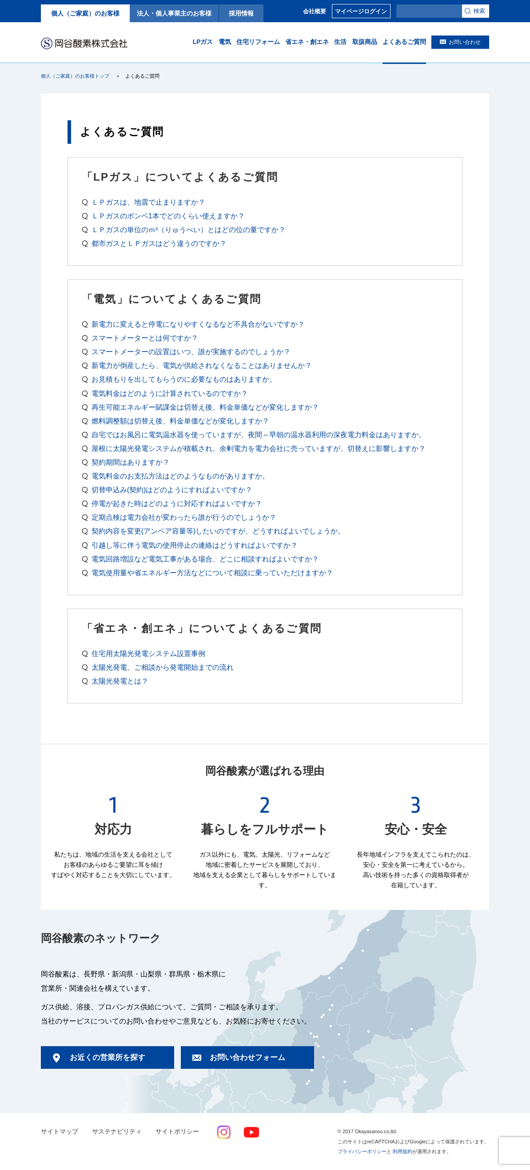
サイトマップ (59, 1131)
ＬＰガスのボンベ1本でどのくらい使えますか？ (168, 216)
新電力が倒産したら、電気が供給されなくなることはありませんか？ (202, 365)
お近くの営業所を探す (107, 1057)
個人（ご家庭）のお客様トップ (75, 76)
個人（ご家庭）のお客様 (85, 13)
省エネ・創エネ (307, 41)
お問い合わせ (465, 42)
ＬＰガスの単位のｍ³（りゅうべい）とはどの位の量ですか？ (189, 229)
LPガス (203, 41)
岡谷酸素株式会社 (84, 43)
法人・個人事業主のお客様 (174, 13)
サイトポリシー (177, 1131)
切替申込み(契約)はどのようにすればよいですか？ (172, 490)
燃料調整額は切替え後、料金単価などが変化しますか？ (180, 421)
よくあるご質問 (404, 41)
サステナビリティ (117, 1131)
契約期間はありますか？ (131, 462)
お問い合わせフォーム (247, 1057)
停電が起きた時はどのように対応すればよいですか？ (177, 503)
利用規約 (402, 1151)
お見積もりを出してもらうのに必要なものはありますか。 (184, 379)
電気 (225, 41)
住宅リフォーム (258, 41)
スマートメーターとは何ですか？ (145, 338)
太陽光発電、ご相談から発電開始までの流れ (163, 667)
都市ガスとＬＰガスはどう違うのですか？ (159, 243)
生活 (340, 41)
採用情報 (241, 13)
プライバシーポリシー (362, 1151)
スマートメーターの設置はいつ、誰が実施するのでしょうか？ (191, 352)
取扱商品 (364, 41)
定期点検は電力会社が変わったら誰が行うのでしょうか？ (184, 517)
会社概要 (314, 11)
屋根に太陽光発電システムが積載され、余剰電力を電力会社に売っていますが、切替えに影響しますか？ (259, 448)
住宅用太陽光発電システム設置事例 (148, 653)
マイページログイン (361, 11)
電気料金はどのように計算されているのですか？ (170, 393)
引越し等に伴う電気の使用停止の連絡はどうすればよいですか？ (195, 545)
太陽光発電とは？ (120, 681)
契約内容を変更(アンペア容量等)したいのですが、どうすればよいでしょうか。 (218, 531)
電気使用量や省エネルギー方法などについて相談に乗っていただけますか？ (212, 573)
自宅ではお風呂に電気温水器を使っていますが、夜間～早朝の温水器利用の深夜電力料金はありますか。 (259, 435)
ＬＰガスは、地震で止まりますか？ (148, 202)
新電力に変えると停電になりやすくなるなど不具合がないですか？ (198, 324)
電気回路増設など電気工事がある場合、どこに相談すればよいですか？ (205, 559)
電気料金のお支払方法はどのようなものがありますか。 (180, 476)
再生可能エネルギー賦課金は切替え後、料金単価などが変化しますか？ (205, 407)
